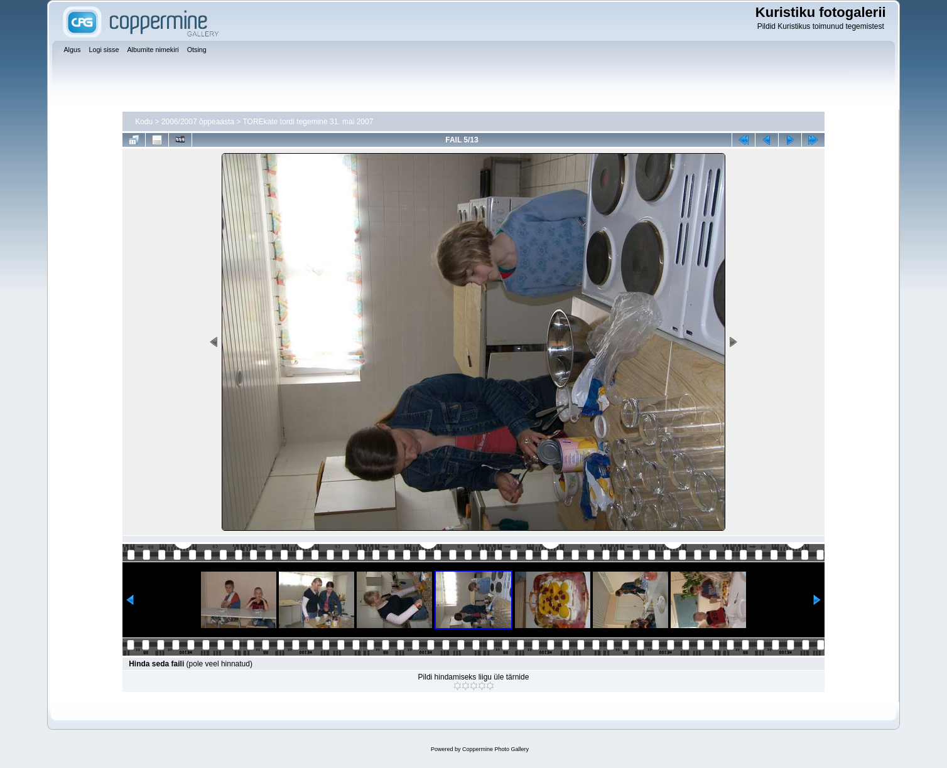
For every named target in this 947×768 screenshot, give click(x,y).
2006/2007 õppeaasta (197, 121)
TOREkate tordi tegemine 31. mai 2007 (307, 121)
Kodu (144, 121)
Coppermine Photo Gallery (495, 749)
